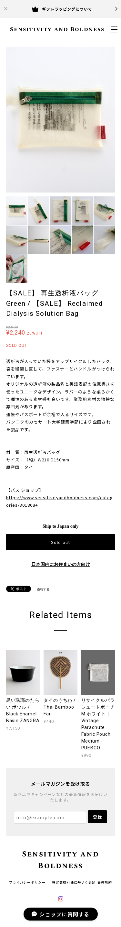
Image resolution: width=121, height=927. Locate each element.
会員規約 (104, 882)
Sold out (60, 542)
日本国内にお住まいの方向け (60, 564)
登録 (97, 817)
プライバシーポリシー (27, 882)
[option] (60, 120)
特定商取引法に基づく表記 (74, 882)
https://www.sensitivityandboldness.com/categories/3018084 (59, 501)
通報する (43, 589)
